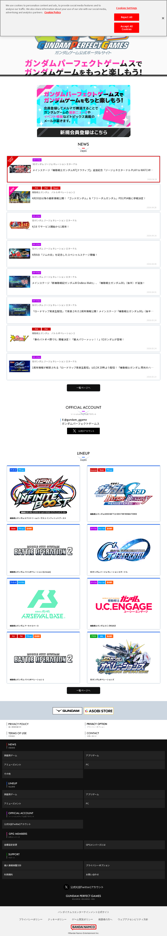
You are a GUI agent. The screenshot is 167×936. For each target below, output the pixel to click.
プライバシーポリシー (30, 919)
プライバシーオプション (98, 865)
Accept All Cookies (127, 28)
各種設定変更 (10, 844)
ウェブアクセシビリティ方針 (133, 919)
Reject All (126, 17)
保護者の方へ (105, 919)
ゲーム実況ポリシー (82, 919)
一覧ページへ (83, 387)
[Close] (163, 18)
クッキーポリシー (57, 919)
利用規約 (8, 874)
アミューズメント (12, 764)
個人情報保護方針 (12, 865)
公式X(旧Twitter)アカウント (17, 824)
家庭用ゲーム (10, 755)
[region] (83, 18)
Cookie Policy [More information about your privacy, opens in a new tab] (52, 12)
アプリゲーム (92, 755)
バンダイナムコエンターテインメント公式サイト (83, 912)
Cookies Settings (126, 8)
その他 (7, 773)
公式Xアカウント (86, 430)
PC (87, 764)
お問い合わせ (92, 874)
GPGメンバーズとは (96, 844)
